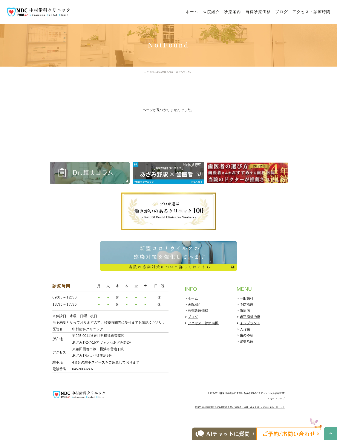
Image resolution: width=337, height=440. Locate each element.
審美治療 (246, 355)
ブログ (281, 12)
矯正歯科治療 (250, 330)
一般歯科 (246, 312)
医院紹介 (211, 12)
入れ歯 (245, 343)
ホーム (192, 12)
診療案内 (232, 12)
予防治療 (246, 318)
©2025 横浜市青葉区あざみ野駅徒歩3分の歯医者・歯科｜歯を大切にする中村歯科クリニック (240, 421)
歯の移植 (246, 349)
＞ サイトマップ (276, 412)
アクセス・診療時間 (311, 12)
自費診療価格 (258, 12)
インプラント (250, 337)
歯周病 (245, 324)
